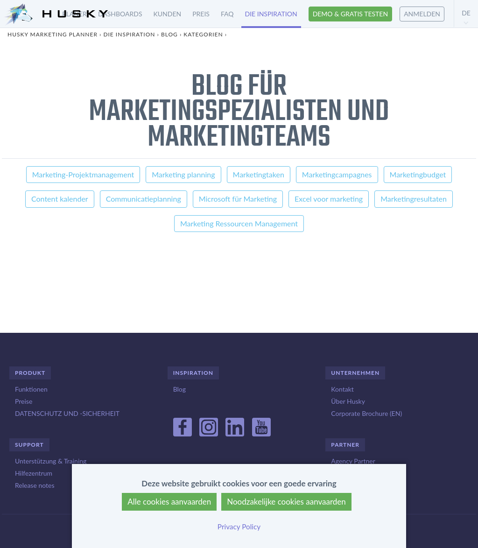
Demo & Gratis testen (350, 14)
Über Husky (348, 401)
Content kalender (59, 198)
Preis (201, 14)
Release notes (34, 485)
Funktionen (31, 389)
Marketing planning (183, 174)
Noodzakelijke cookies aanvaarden (286, 501)
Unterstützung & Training (50, 461)
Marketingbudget (418, 174)
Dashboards (120, 14)
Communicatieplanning (143, 198)
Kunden (168, 14)
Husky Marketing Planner (52, 34)
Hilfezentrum (33, 473)
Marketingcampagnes (337, 174)
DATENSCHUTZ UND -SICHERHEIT (67, 413)
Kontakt (342, 389)
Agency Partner (353, 461)
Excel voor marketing (329, 198)
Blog (169, 34)
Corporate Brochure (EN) (366, 413)
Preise (23, 401)
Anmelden (422, 14)
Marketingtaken (258, 174)
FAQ (227, 14)
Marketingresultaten (413, 198)
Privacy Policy (239, 526)
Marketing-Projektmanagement (83, 174)
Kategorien (203, 34)
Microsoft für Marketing (238, 198)
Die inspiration (271, 14)
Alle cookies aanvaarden (169, 501)
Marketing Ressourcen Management (239, 223)
